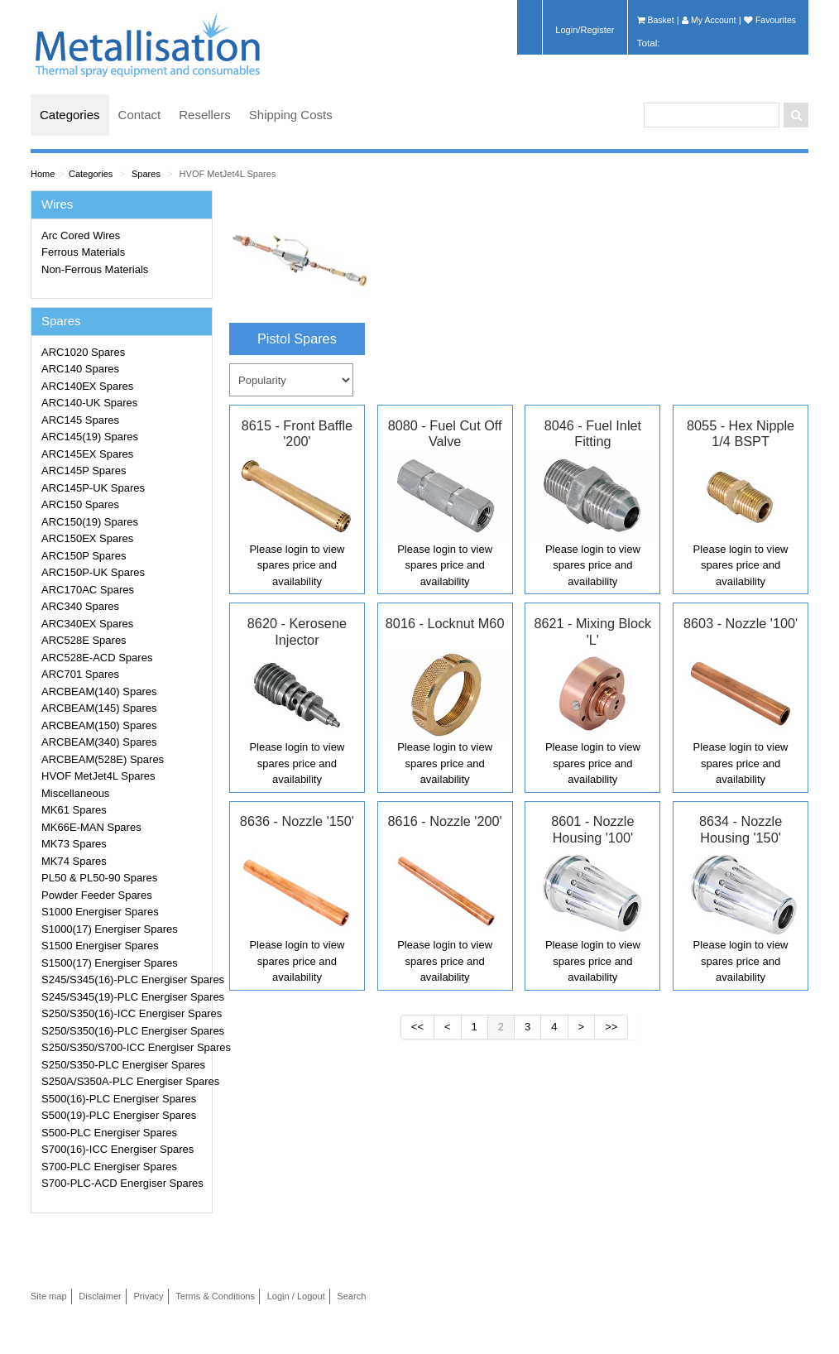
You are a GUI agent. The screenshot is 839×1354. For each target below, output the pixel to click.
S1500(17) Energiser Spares (109, 963)
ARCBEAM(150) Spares (98, 725)
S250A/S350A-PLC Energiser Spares (124, 1081)
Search (351, 1296)
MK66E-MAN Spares (91, 827)
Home (43, 174)
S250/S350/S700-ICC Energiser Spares (124, 1047)
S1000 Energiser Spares (100, 911)
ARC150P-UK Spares (93, 572)
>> (611, 1026)
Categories (70, 115)
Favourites (770, 20)
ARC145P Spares (83, 470)
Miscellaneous (75, 793)
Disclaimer (100, 1296)
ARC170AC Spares (87, 589)
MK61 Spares (74, 810)
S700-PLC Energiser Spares (109, 1166)
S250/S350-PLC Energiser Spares (123, 1065)
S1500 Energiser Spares (100, 945)
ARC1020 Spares (83, 352)
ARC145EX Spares (87, 454)
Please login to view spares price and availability (296, 565)
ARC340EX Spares (87, 623)
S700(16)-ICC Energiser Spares (117, 1149)
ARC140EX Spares (87, 386)
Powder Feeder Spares (96, 895)
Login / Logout (296, 1296)
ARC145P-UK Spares (93, 488)
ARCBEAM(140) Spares (98, 691)
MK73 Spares (74, 844)
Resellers (205, 115)
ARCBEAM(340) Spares (98, 742)
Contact (139, 115)
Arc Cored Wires (80, 235)
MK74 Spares (74, 861)
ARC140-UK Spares (89, 402)
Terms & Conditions (215, 1296)
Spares (146, 174)
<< (417, 1026)
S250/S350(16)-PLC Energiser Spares (124, 1031)
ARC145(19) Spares (89, 436)
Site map (49, 1296)
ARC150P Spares (83, 556)
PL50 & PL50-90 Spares (99, 877)
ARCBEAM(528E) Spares (102, 759)
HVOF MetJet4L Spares (228, 174)
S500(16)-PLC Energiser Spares (118, 1098)
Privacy (148, 1296)
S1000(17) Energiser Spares (109, 929)
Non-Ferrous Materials (94, 269)
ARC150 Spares (80, 504)
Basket (655, 20)
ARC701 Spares (80, 674)
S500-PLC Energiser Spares (109, 1132)
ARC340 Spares (80, 606)
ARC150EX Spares (87, 538)
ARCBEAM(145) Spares (98, 708)
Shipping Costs (291, 115)
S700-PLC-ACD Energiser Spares (122, 1183)
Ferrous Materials (83, 252)
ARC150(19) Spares (89, 522)
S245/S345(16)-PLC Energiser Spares (124, 979)
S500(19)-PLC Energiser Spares (118, 1115)
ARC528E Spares (84, 640)
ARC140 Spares (80, 369)
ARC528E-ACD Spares (96, 657)
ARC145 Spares (80, 420)
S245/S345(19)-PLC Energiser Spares (124, 997)
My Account (709, 20)
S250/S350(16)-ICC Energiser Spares (124, 1013)
